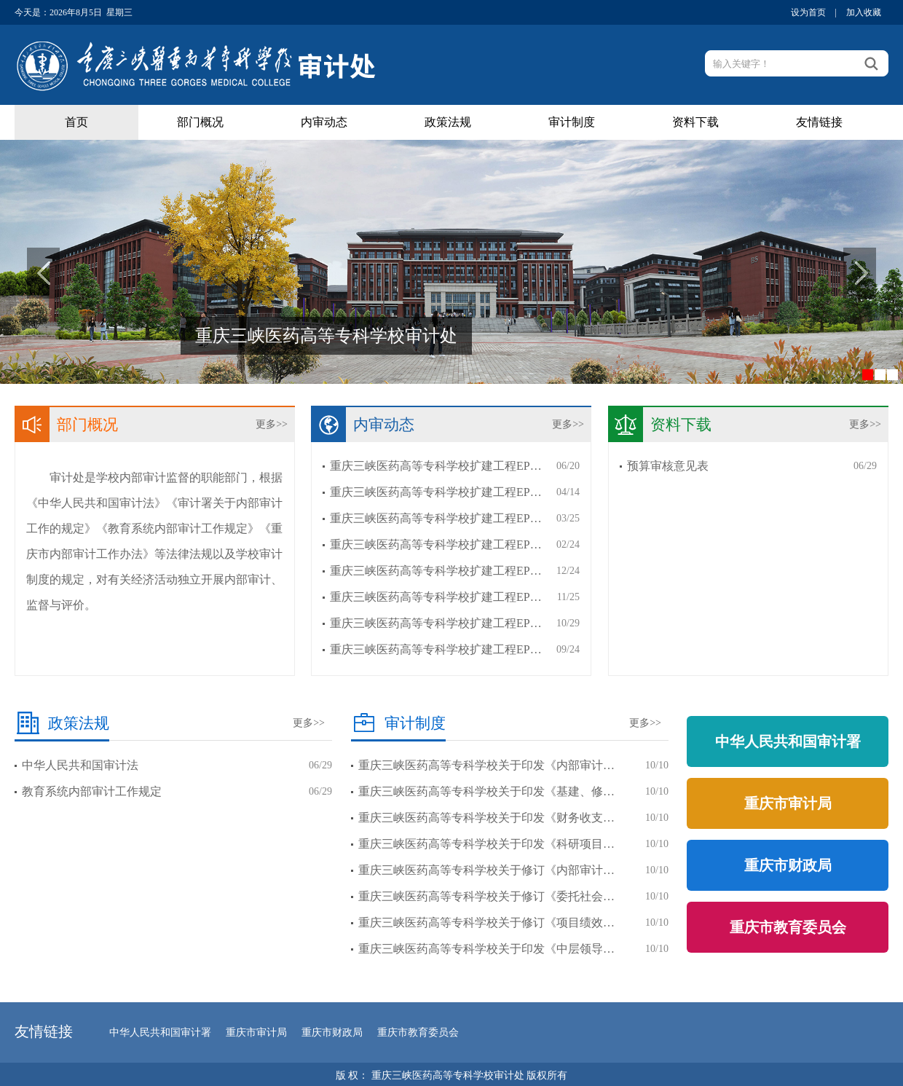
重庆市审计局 (788, 803)
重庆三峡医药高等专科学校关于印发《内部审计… (486, 765)
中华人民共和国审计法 (80, 765)
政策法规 (448, 122)
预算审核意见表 (668, 466)
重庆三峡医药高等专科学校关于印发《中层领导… (486, 949)
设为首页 (808, 12)
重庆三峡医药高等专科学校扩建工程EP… (436, 466)
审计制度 (571, 122)
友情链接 (819, 122)
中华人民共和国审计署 (788, 741)
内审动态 (324, 122)
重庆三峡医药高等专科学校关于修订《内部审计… (486, 870)
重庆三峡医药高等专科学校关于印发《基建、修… (486, 791)
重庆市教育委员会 (788, 927)
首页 (76, 122)
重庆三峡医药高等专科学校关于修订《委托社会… (486, 896)
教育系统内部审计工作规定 (92, 791)
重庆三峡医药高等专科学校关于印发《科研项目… (486, 844)
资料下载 (695, 122)
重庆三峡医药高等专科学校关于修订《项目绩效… (486, 922)
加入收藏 (863, 12)
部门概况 (200, 122)
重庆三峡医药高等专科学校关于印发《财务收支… (486, 817)
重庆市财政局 (788, 865)
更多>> (272, 424)
